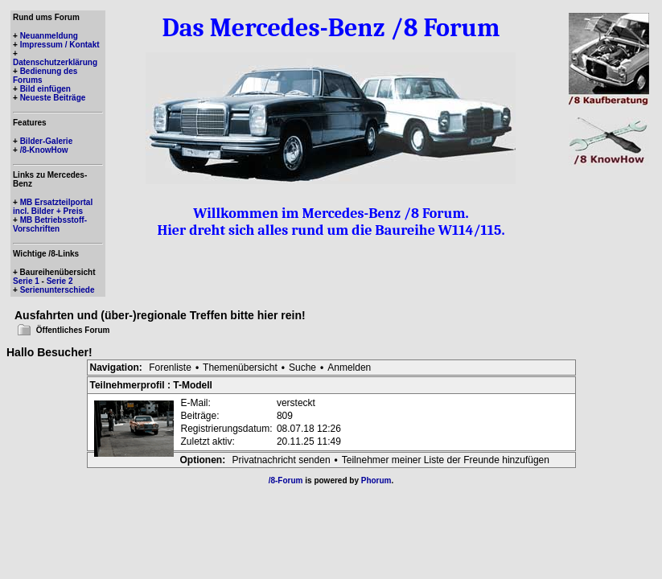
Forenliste (170, 367)
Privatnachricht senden (281, 460)
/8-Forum (286, 480)
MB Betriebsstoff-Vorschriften (50, 224)
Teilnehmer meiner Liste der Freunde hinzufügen (445, 460)
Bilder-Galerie (46, 141)
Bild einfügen (45, 88)
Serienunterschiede (57, 289)
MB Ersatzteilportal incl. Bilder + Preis (53, 207)
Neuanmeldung (49, 35)
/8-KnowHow (44, 150)
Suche (302, 367)
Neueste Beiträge (53, 97)
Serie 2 (60, 281)
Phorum (376, 480)
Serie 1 (26, 281)
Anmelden (349, 367)
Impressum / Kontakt (60, 44)
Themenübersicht (240, 367)
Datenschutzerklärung (55, 62)
